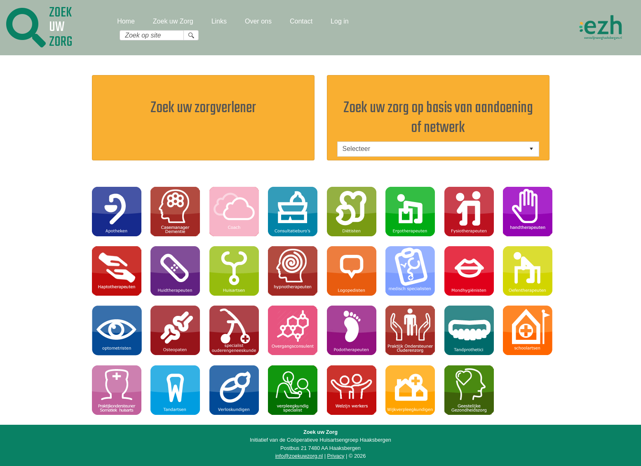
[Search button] (191, 35)
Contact (301, 21)
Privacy (336, 456)
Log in (340, 21)
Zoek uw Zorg (173, 21)
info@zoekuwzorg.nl (299, 456)
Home (126, 21)
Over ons (258, 21)
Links (219, 21)
